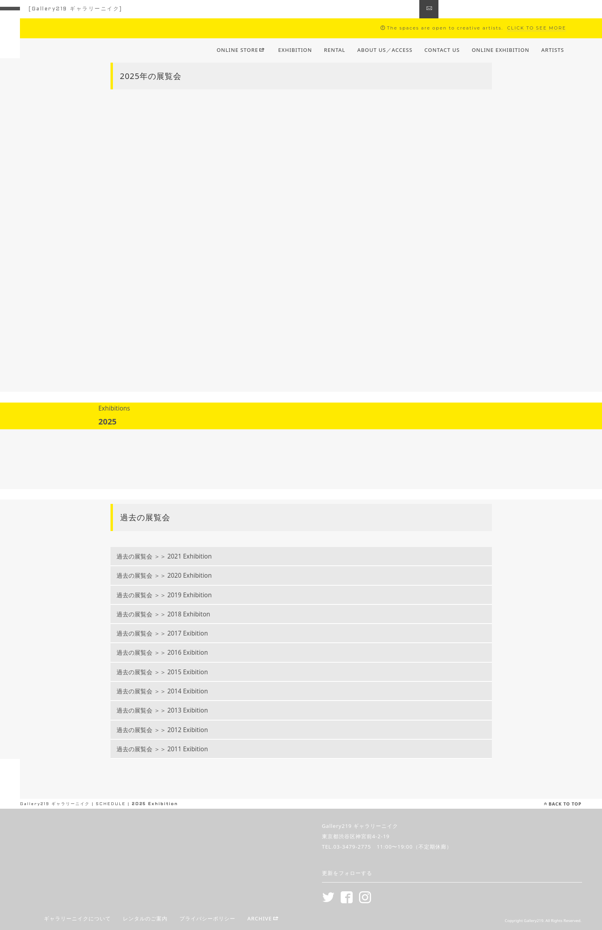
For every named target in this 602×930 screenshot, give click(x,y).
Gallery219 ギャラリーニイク (55, 804)
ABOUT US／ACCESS (385, 50)
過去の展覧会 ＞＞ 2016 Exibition (172, 652)
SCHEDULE (111, 804)
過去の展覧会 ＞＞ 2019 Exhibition (174, 595)
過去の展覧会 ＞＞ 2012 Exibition (172, 730)
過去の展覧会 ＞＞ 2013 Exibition (172, 710)
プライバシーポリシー (207, 919)
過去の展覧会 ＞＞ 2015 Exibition (172, 672)
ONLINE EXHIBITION (500, 50)
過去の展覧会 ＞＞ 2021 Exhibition (174, 556)
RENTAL (334, 50)
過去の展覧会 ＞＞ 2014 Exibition (172, 691)
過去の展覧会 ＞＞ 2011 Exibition (172, 749)
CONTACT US (442, 50)
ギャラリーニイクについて (77, 919)
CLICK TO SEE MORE (536, 28)
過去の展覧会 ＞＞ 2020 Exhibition (174, 575)
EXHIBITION (295, 50)
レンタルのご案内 (145, 919)
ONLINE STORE (241, 50)
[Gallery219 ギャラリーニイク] (75, 9)
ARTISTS (552, 50)
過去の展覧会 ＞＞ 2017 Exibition (172, 633)
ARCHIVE (263, 919)
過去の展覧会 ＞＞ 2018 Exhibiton (173, 614)
